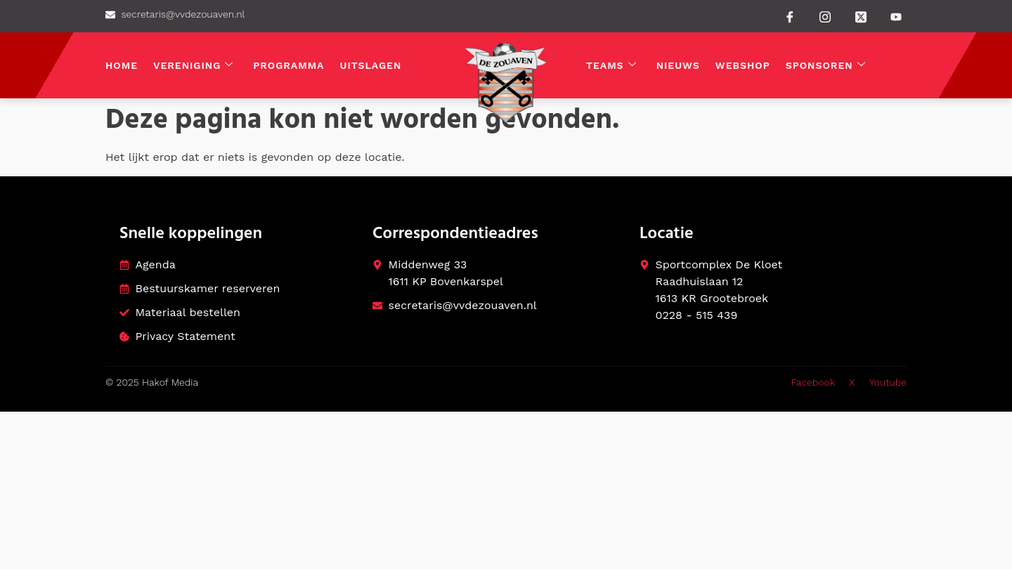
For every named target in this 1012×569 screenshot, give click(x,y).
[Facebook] (789, 16)
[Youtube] (896, 17)
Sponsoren (826, 66)
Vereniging (193, 66)
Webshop (742, 65)
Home (121, 65)
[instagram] (825, 15)
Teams (611, 66)
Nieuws (678, 65)
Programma (288, 65)
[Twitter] (860, 15)
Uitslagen (371, 65)
